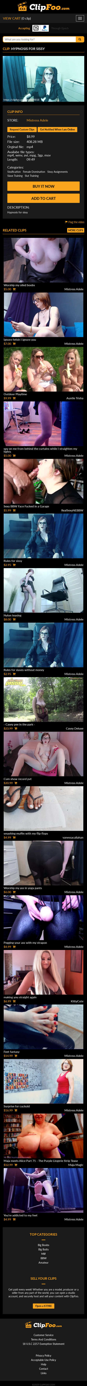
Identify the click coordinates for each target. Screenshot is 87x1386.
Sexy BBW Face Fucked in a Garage (26, 506)
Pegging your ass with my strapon (25, 942)
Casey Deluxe (74, 728)
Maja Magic (75, 1164)
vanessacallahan (73, 837)
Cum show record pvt (18, 779)
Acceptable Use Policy (43, 1359)
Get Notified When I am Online (57, 129)
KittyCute (77, 1001)
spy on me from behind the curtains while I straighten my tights (40, 450)
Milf (43, 1253)
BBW (44, 1258)
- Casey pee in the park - (19, 724)
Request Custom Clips (22, 129)
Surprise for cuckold (17, 1106)
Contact (43, 1368)
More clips (75, 230)
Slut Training (32, 175)
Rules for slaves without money (24, 670)
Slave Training (15, 175)
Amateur (43, 1262)
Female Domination (34, 171)
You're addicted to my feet (20, 1215)
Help (43, 1364)
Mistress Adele (37, 120)
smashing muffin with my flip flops (26, 833)
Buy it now (44, 186)
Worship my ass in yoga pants (23, 888)
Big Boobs (43, 1245)
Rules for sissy (13, 560)
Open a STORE (43, 1306)
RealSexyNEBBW (72, 510)
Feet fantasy (11, 1051)
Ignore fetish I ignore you (20, 339)
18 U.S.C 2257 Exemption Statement (43, 1343)
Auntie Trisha (74, 398)
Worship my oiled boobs (19, 285)
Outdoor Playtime (15, 394)
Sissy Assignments (57, 171)
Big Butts (43, 1249)
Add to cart (43, 198)
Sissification (14, 171)
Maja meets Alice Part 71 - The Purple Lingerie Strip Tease (41, 1160)
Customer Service (43, 1335)
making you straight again (20, 997)
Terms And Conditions (43, 1339)
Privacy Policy (43, 1355)
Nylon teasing (12, 615)
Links (43, 1373)
